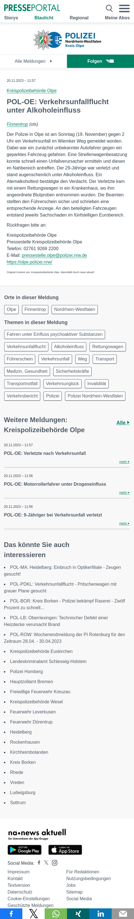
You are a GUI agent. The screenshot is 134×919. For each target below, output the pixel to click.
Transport (104, 359)
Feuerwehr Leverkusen (33, 711)
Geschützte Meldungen (31, 905)
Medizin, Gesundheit (27, 371)
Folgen (100, 61)
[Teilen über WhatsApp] (56, 913)
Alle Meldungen (33, 61)
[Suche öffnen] (109, 8)
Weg (82, 359)
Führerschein (20, 359)
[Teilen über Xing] (78, 913)
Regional (79, 17)
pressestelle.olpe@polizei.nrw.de (54, 255)
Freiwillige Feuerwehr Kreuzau (40, 691)
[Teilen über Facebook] (11, 913)
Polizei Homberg (26, 671)
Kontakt (15, 878)
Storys (11, 17)
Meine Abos (117, 17)
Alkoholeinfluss (69, 346)
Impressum (19, 871)
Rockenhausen (25, 742)
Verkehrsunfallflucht (26, 346)
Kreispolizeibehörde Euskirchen (41, 651)
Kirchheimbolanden (29, 752)
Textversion (19, 885)
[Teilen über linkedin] (100, 913)
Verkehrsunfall (55, 359)
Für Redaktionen (82, 871)
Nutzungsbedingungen (88, 878)
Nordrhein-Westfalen (74, 309)
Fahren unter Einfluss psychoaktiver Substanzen (54, 334)
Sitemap (74, 892)
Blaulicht (43, 17)
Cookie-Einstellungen (29, 898)
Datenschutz (20, 892)
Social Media (79, 898)
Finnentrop (17, 124)
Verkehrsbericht (22, 396)
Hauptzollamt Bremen (31, 681)
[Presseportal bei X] (44, 863)
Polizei (52, 396)
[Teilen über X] (33, 913)
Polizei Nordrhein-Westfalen (95, 396)
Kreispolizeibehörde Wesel (36, 701)
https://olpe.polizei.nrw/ (29, 262)
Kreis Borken (23, 762)
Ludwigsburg (22, 792)
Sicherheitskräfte (72, 371)
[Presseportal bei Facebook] (37, 863)
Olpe (11, 309)
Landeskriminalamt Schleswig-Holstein (48, 661)
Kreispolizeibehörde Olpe (32, 90)
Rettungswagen (107, 346)
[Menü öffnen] (124, 8)
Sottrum (18, 802)
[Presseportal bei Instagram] (53, 862)
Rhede (16, 772)
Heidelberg (21, 732)
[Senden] (123, 913)
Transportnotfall (22, 383)
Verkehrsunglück (62, 383)
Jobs (71, 885)
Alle (123, 422)
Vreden (17, 782)
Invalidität (96, 383)
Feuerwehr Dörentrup (31, 722)
